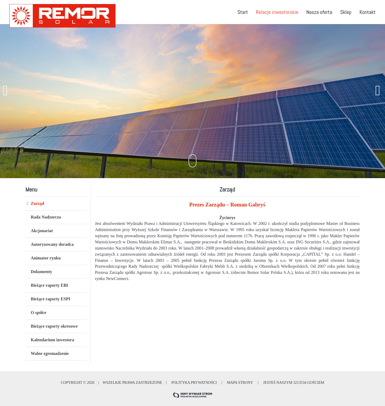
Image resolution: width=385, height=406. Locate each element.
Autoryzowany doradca (52, 244)
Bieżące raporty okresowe (54, 326)
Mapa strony (240, 383)
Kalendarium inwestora (52, 340)
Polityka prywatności (194, 383)
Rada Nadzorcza (46, 217)
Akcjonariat (42, 230)
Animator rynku (46, 258)
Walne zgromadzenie (50, 353)
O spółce (38, 312)
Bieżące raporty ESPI (50, 299)
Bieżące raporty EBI (49, 285)
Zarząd (37, 203)
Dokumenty (41, 271)
